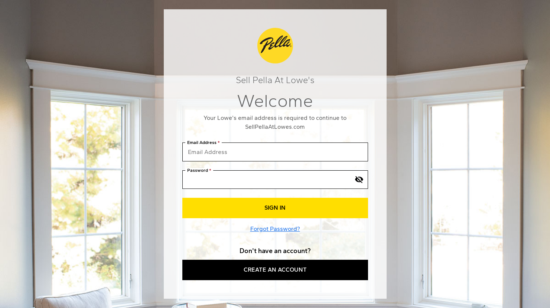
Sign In (275, 207)
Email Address (202, 142)
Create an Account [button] (275, 269)
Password (197, 170)
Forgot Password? (275, 228)
